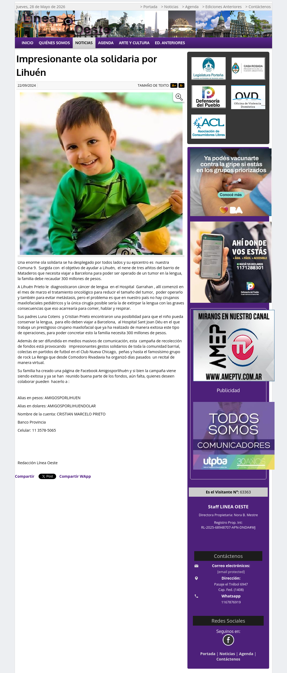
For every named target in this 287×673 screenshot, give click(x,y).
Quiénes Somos (54, 42)
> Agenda (190, 6)
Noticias (84, 42)
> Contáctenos (258, 6)
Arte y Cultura (134, 42)
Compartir (24, 476)
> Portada (148, 6)
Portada (207, 653)
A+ (174, 85)
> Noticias (169, 6)
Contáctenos (228, 659)
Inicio (27, 42)
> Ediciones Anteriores (222, 6)
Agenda (106, 42)
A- (181, 85)
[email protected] (231, 572)
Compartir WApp (75, 476)
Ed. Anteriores (170, 42)
